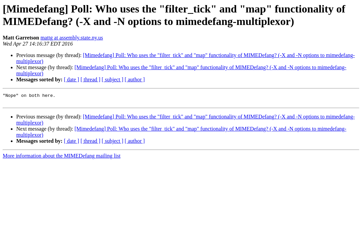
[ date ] (71, 79)
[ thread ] (90, 79)
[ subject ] (112, 79)
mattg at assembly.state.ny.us (72, 37)
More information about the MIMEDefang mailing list (61, 158)
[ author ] (135, 79)
